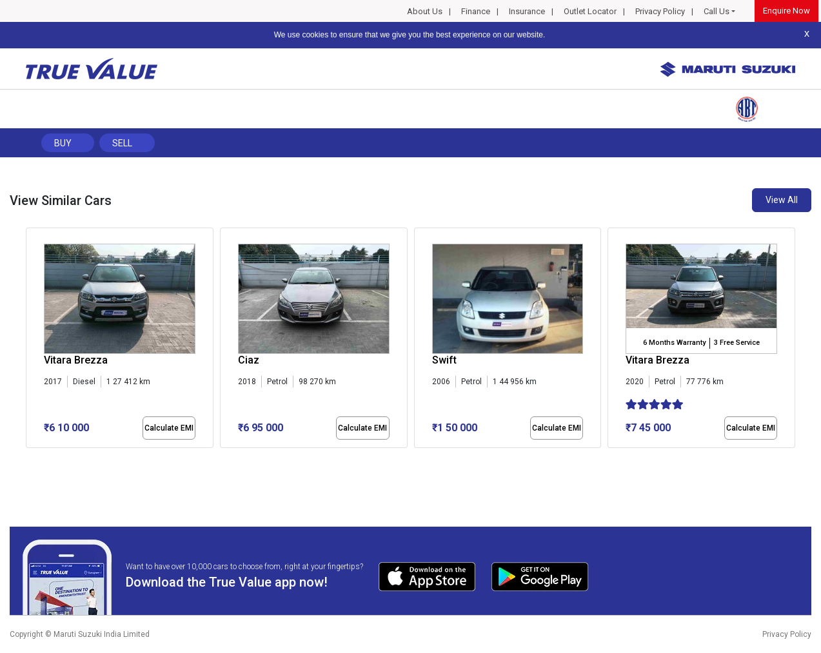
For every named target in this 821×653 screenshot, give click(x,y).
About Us (424, 11)
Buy (63, 143)
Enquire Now (786, 10)
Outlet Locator (590, 11)
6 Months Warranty (674, 342)
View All (782, 200)
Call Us (716, 11)
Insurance (527, 11)
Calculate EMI (168, 428)
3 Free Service (737, 342)
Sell (122, 143)
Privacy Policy (660, 11)
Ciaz (248, 360)
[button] (30, 459)
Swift (444, 360)
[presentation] (32, 340)
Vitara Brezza (76, 360)
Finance (475, 11)
